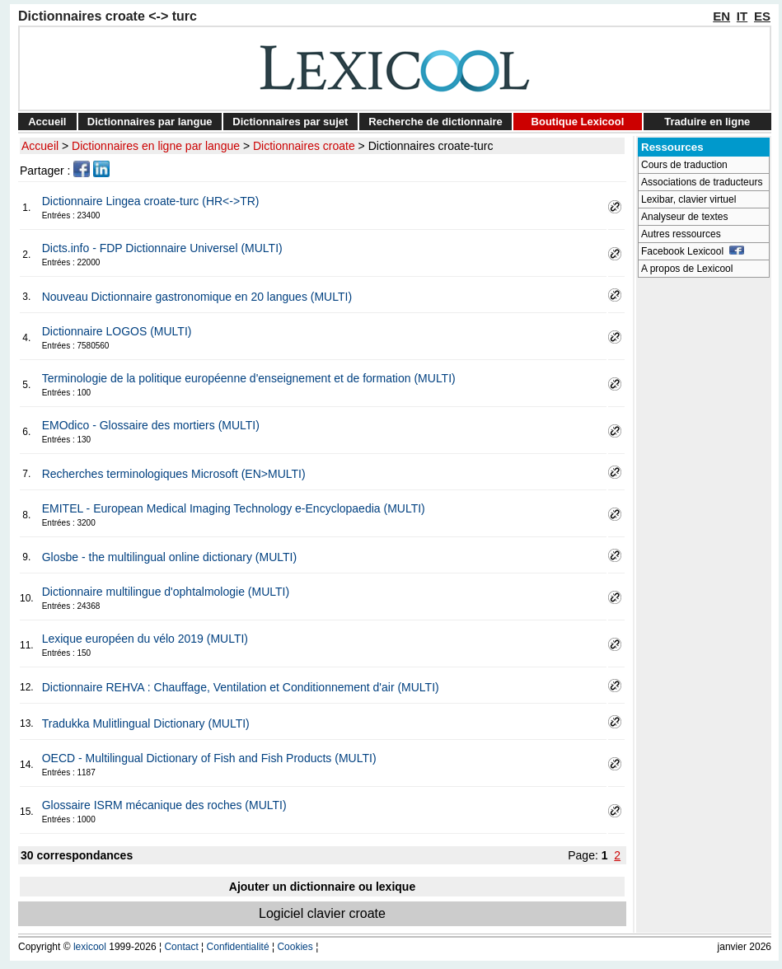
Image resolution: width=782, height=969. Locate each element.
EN (721, 16)
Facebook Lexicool (692, 251)
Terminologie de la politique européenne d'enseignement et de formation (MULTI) (249, 378)
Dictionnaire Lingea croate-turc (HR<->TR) (151, 201)
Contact (181, 947)
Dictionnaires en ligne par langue (156, 145)
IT (742, 16)
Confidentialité (238, 947)
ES (762, 16)
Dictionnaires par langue (150, 121)
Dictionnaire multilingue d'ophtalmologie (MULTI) (165, 591)
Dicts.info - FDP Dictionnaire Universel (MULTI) (162, 248)
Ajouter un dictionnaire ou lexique (322, 886)
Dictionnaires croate (304, 145)
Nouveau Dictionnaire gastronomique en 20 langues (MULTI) (197, 296)
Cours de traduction (684, 165)
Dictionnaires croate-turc (431, 145)
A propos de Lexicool (687, 268)
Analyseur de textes (684, 216)
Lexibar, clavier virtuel (688, 199)
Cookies (294, 947)
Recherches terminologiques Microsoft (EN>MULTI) (174, 473)
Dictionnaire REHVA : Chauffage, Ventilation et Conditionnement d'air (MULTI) (240, 687)
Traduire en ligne (707, 121)
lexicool (89, 947)
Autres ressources (681, 234)
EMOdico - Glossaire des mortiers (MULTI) (151, 425)
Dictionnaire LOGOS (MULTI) (117, 331)
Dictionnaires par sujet (290, 121)
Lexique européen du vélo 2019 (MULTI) (145, 638)
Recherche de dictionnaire (435, 121)
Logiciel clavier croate (322, 913)
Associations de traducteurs (701, 182)
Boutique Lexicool (578, 121)
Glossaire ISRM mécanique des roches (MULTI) (164, 805)
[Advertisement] (704, 532)
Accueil (47, 121)
